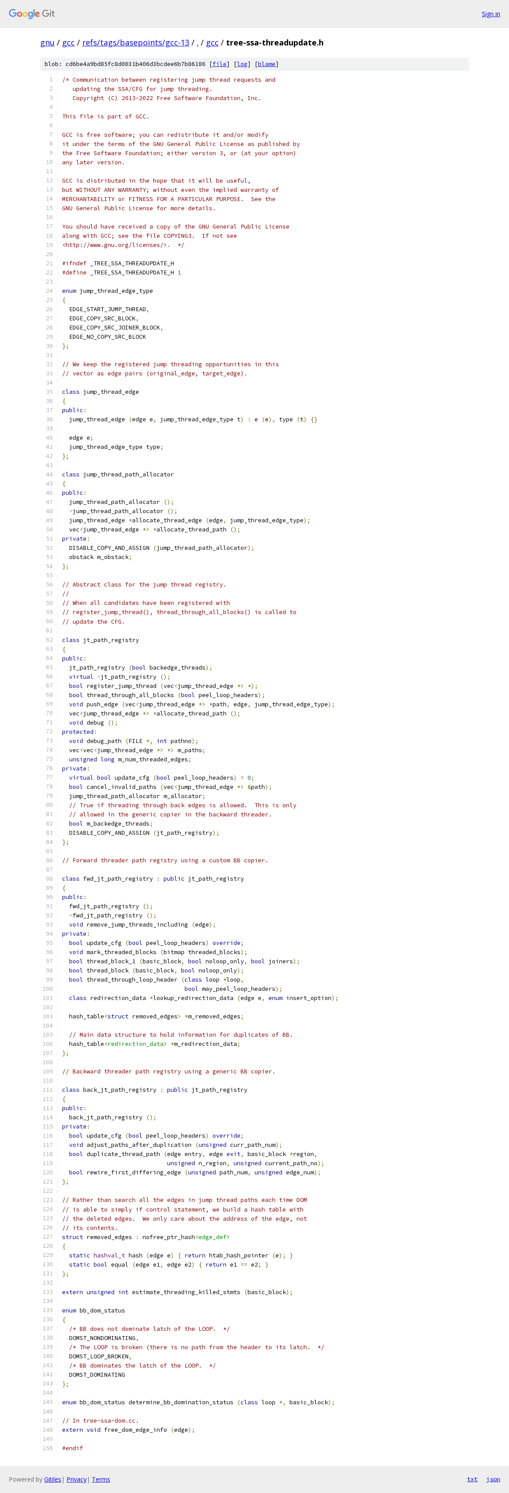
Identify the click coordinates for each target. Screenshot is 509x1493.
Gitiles (52, 1479)
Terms (101, 1479)
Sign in (491, 14)
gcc (68, 42)
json (493, 1479)
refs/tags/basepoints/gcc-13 (135, 42)
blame (266, 64)
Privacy (76, 1479)
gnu (47, 42)
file (220, 64)
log (242, 64)
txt (472, 1479)
